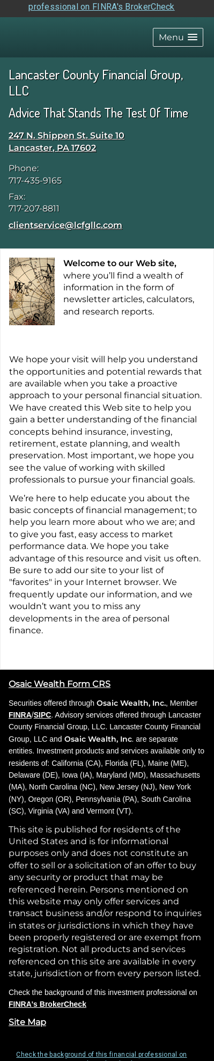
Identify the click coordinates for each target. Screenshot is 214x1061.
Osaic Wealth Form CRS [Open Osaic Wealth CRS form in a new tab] (59, 679)
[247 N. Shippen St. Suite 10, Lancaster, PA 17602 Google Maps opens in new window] (66, 137)
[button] (178, 31)
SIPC (42, 709)
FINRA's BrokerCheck (47, 998)
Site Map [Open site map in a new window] (27, 1017)
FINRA (20, 709)
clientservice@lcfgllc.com (65, 219)
